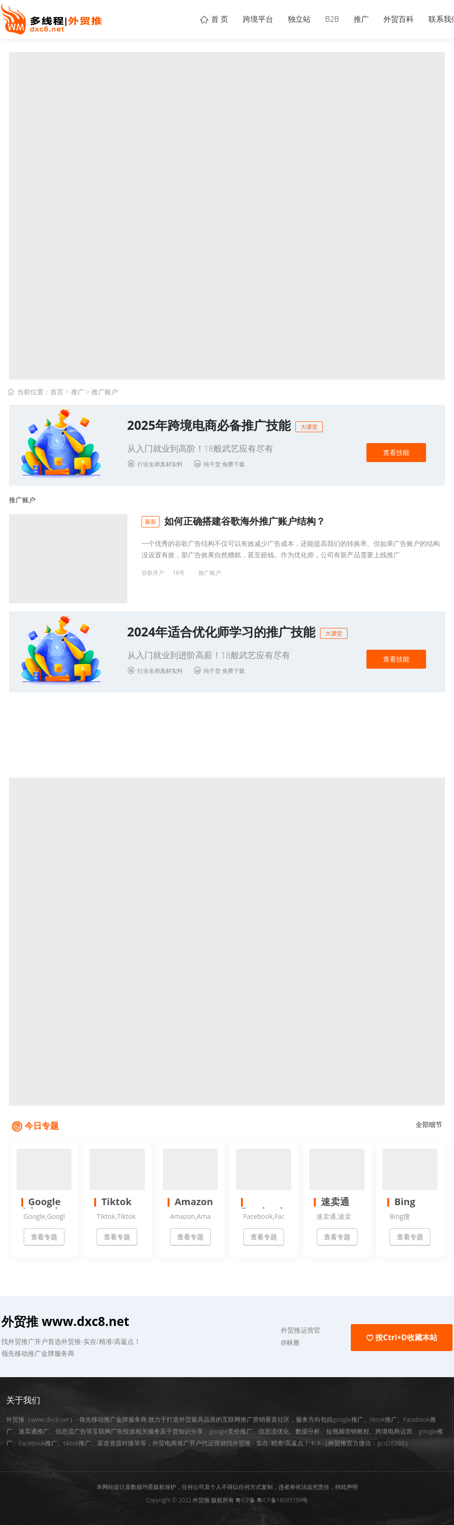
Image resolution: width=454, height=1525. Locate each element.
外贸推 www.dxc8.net (65, 1316)
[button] (246, 1325)
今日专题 (42, 1120)
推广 (348, 19)
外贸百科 (390, 19)
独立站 (275, 19)
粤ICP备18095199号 (282, 1495)
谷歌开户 (153, 573)
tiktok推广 (77, 1438)
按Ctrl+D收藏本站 (401, 1332)
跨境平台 (229, 19)
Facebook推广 (37, 1438)
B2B (313, 19)
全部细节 (429, 1119)
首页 (56, 391)
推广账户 (104, 391)
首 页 (180, 19)
